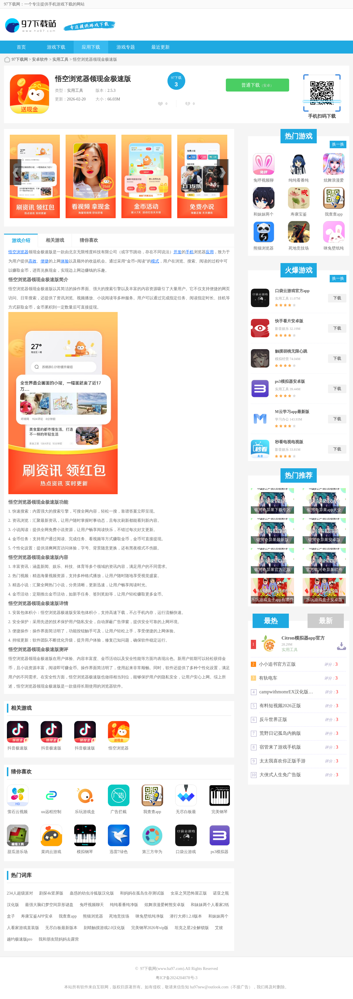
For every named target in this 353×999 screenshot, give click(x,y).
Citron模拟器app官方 (303, 638)
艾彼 (219, 928)
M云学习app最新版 (292, 412)
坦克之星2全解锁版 (192, 928)
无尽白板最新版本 (61, 928)
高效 (32, 261)
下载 (337, 298)
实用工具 (60, 59)
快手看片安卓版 (289, 321)
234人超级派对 (20, 893)
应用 (210, 252)
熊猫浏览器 (93, 916)
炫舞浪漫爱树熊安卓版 (164, 905)
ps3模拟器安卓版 (290, 381)
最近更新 (160, 47)
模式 (155, 261)
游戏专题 (126, 47)
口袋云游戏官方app (292, 291)
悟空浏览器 (18, 252)
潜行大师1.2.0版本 (186, 916)
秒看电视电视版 (289, 442)
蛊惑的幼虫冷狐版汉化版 (92, 893)
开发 (177, 252)
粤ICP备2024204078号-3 (176, 978)
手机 (190, 252)
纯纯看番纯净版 (124, 905)
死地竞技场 (119, 916)
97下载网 (20, 59)
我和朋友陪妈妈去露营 (59, 939)
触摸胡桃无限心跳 (291, 351)
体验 (65, 261)
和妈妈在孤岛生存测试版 (142, 893)
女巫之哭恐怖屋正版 (189, 893)
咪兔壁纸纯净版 (150, 916)
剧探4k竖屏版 (51, 893)
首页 (21, 47)
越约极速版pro (20, 939)
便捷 (45, 261)
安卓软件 (40, 59)
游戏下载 (56, 47)
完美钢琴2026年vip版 (150, 928)
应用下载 (91, 47)
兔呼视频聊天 (92, 905)
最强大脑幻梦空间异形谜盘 (49, 905)
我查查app (68, 916)
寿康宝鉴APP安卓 (37, 916)
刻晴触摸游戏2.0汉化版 (104, 928)
